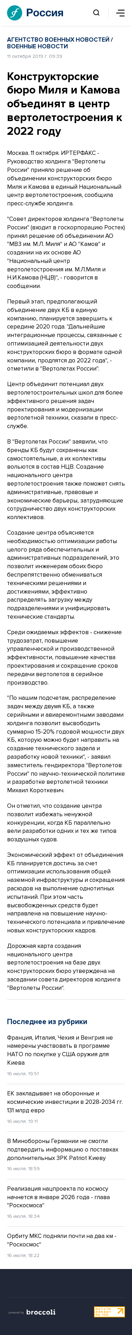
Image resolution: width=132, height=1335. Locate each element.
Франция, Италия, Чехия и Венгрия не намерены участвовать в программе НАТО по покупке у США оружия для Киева (60, 1050)
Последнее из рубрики (47, 1021)
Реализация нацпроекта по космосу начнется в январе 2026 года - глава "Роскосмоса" (58, 1197)
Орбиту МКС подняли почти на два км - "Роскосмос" (62, 1240)
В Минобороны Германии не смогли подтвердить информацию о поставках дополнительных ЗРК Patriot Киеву (62, 1149)
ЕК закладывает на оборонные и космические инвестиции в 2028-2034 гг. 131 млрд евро (65, 1102)
